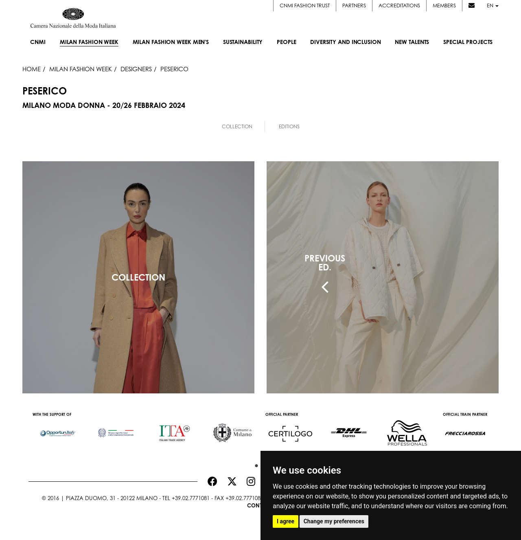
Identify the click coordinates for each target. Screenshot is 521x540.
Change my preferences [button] (334, 521)
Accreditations (399, 5)
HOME (31, 69)
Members (444, 5)
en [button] (493, 5)
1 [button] (254, 464)
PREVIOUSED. (324, 263)
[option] (57, 429)
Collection (237, 126)
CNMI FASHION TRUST (305, 5)
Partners (354, 5)
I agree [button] (285, 521)
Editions (289, 126)
